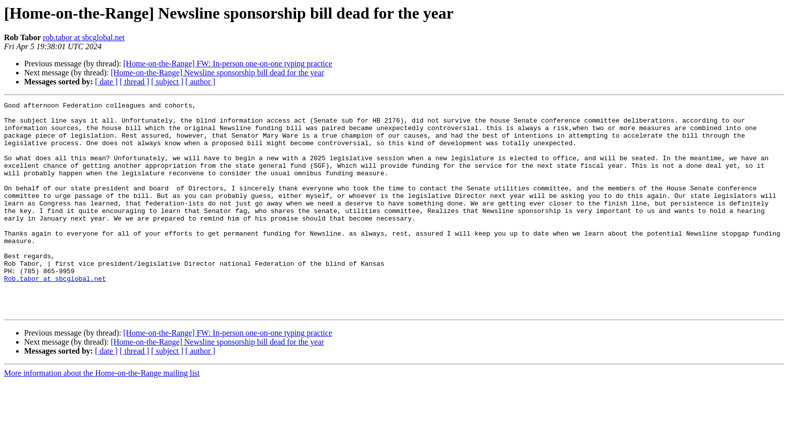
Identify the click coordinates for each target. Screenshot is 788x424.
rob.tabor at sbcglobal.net (84, 37)
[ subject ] (167, 81)
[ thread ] (134, 81)
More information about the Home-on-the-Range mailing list (102, 415)
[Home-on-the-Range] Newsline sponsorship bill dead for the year (217, 72)
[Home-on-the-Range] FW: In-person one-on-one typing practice (227, 63)
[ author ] (200, 81)
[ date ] (106, 81)
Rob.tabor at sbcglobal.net (55, 314)
